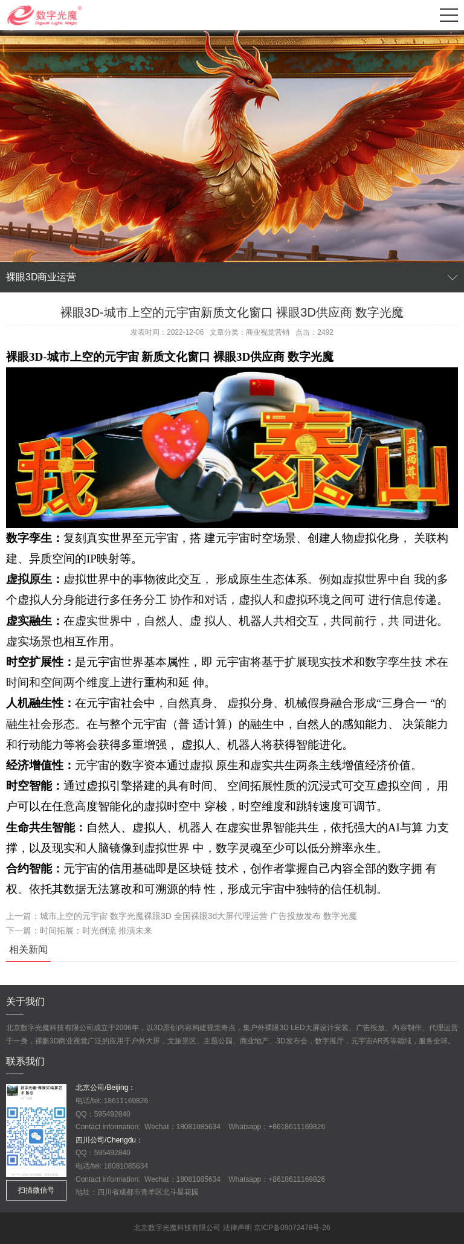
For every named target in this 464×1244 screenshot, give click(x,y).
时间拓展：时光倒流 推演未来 (96, 930)
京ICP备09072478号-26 (292, 1227)
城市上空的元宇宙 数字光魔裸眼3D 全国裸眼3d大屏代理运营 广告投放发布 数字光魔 (198, 916)
